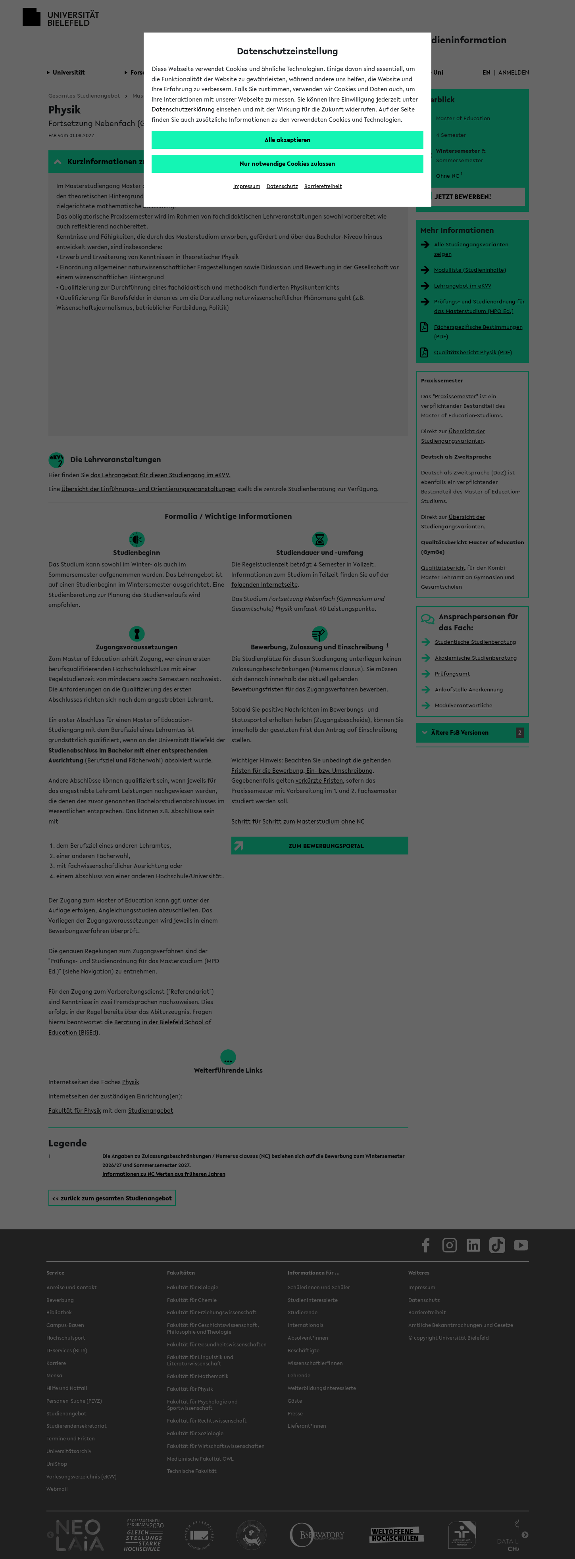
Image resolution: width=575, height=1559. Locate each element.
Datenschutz (282, 186)
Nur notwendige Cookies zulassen (287, 163)
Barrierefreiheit (323, 186)
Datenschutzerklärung (183, 109)
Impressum (246, 186)
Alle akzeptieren (288, 139)
